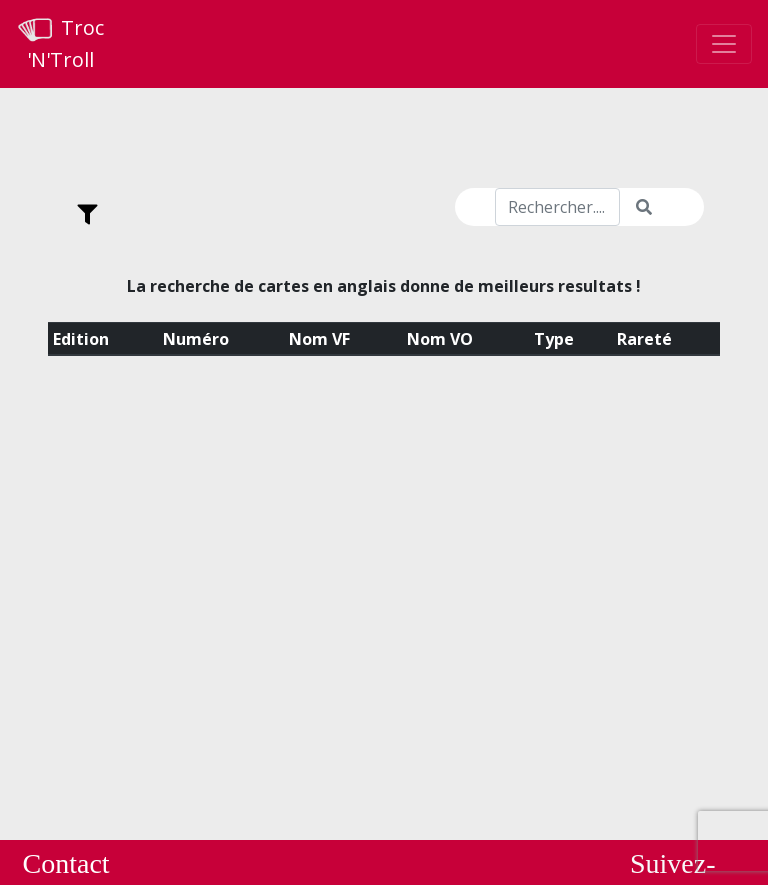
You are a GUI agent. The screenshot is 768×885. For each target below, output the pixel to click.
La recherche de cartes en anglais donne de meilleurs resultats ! (384, 286)
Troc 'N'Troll (60, 43)
